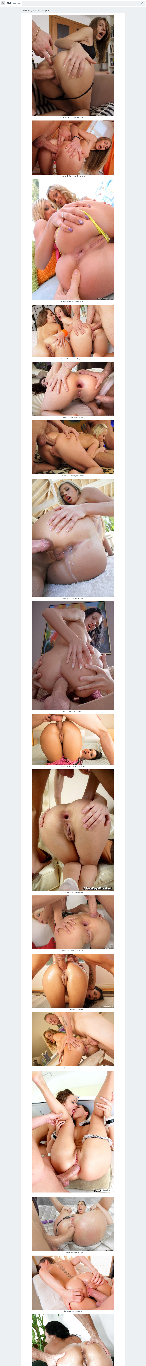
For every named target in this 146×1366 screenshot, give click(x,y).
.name (14, 3)
